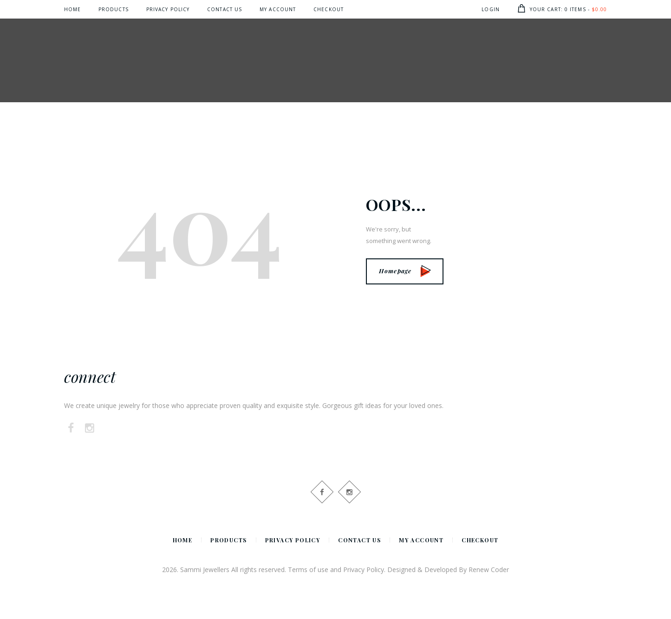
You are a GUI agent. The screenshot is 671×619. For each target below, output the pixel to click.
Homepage (405, 271)
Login (491, 9)
